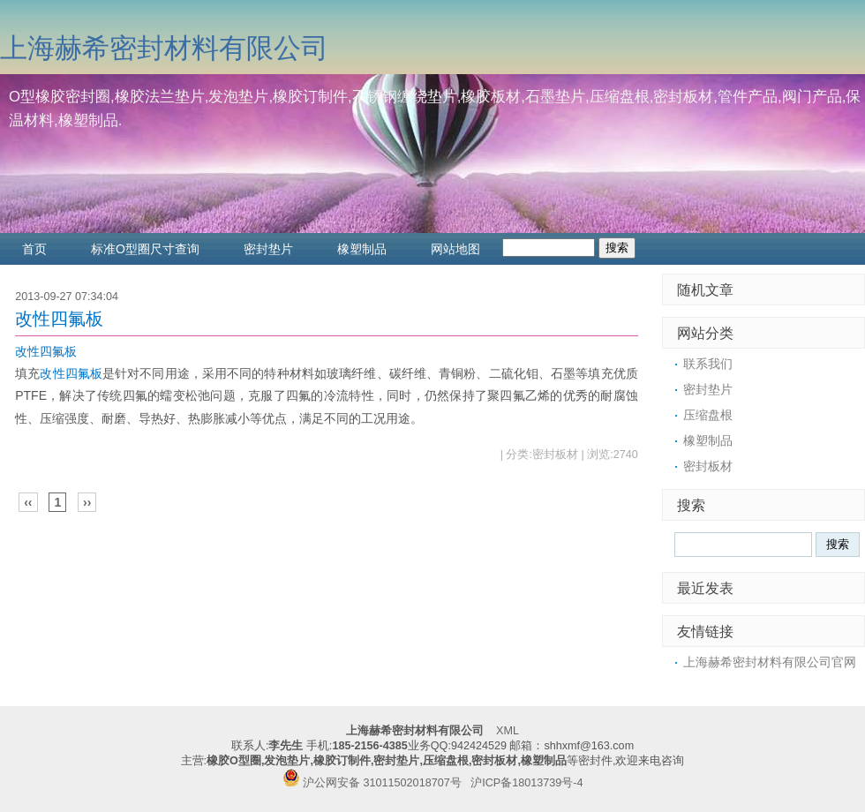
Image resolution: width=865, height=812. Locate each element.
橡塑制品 (362, 249)
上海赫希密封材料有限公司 (164, 48)
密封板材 (708, 466)
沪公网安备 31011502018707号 (372, 783)
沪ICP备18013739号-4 (526, 783)
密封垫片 (268, 249)
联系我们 (708, 364)
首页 (34, 249)
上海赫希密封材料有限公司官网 (769, 662)
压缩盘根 (708, 415)
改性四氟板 (59, 318)
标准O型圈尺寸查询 (145, 249)
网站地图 (455, 249)
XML (507, 731)
